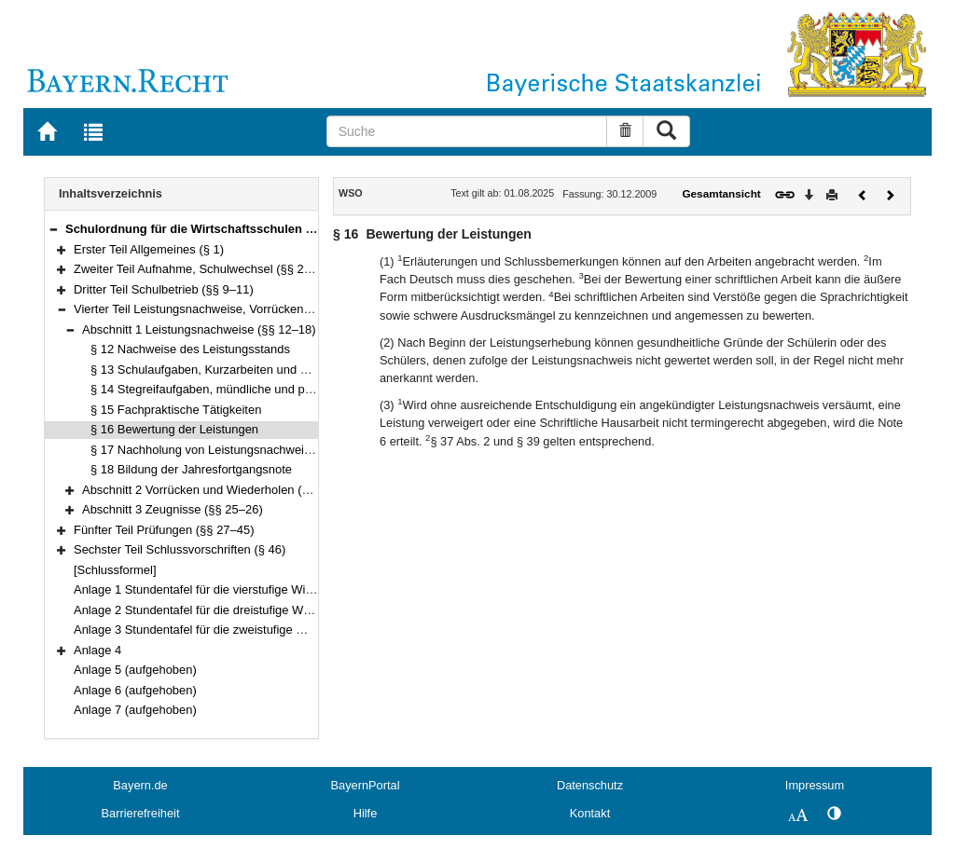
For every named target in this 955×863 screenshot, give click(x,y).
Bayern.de (140, 785)
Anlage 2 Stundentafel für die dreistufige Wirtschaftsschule (230, 610)
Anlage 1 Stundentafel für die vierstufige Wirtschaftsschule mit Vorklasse (267, 589)
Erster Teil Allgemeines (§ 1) (149, 249)
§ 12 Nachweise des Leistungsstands (190, 349)
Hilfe (365, 813)
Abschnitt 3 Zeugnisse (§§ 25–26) (172, 509)
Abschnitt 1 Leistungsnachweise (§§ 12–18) (199, 329)
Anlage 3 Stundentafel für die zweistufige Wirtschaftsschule (232, 630)
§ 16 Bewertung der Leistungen (174, 429)
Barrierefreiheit (141, 813)
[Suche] (467, 131)
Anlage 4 (97, 650)
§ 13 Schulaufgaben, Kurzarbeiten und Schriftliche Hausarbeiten (262, 370)
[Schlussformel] (115, 570)
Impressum (814, 785)
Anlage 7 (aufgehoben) (135, 710)
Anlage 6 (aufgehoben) (135, 690)
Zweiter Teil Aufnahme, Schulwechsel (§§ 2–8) (197, 269)
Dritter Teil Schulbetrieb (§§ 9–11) (164, 289)
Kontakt (590, 813)
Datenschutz (590, 785)
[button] (53, 229)
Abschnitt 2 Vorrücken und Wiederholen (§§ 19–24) (219, 490)
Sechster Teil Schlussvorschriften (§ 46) (179, 549)
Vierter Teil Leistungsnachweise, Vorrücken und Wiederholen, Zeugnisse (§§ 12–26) (298, 309)
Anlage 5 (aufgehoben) (135, 670)
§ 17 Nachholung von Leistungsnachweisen (207, 450)
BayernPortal (365, 785)
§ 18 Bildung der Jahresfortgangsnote (191, 469)
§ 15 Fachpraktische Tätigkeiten (175, 410)
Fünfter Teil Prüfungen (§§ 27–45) (164, 530)
